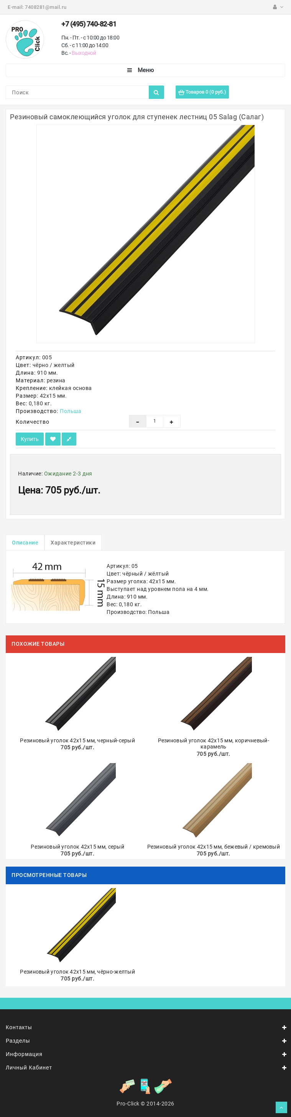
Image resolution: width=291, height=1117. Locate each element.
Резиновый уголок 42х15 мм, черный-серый (77, 740)
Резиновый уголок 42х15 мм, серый (77, 847)
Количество (32, 422)
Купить (30, 439)
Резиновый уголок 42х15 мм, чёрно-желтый (77, 972)
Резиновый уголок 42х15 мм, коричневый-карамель (213, 743)
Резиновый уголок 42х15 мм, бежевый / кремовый (213, 847)
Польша (70, 411)
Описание (25, 543)
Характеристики (73, 543)
